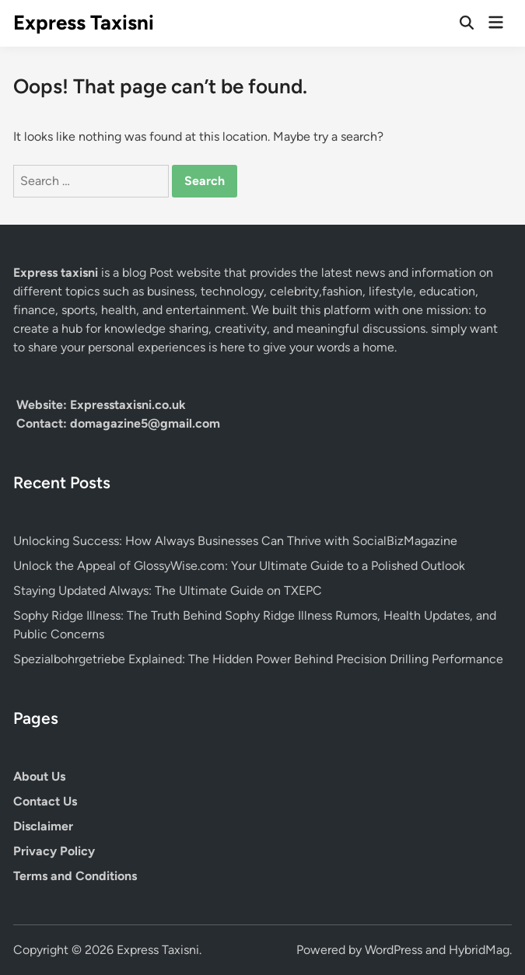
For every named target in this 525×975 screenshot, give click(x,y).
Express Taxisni (83, 22)
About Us (39, 776)
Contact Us (45, 801)
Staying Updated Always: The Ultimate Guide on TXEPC (167, 590)
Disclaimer (43, 826)
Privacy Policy (54, 851)
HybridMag (479, 949)
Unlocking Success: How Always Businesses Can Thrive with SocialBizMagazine (235, 540)
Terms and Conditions (75, 875)
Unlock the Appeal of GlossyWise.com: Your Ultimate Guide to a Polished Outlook (239, 565)
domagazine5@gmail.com (145, 423)
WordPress (393, 949)
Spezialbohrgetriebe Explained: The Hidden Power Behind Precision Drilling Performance (258, 659)
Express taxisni (57, 272)
